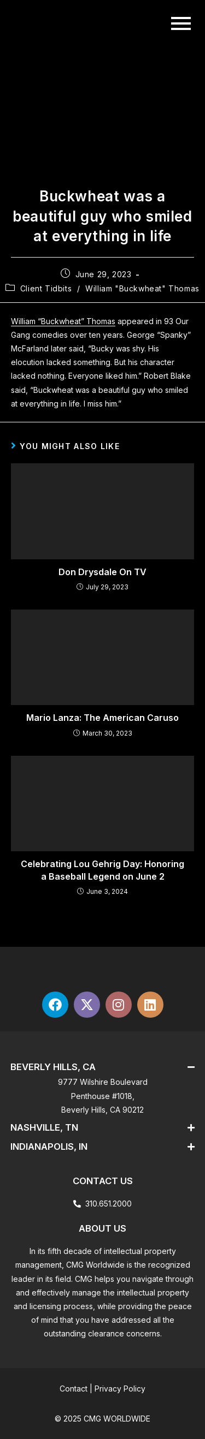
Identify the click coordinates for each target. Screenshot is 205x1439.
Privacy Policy (120, 1388)
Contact (73, 1388)
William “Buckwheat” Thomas (63, 321)
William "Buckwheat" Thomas (142, 288)
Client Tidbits (46, 288)
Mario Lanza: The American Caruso (102, 717)
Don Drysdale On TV (102, 571)
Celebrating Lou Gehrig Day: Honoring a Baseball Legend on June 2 (102, 869)
